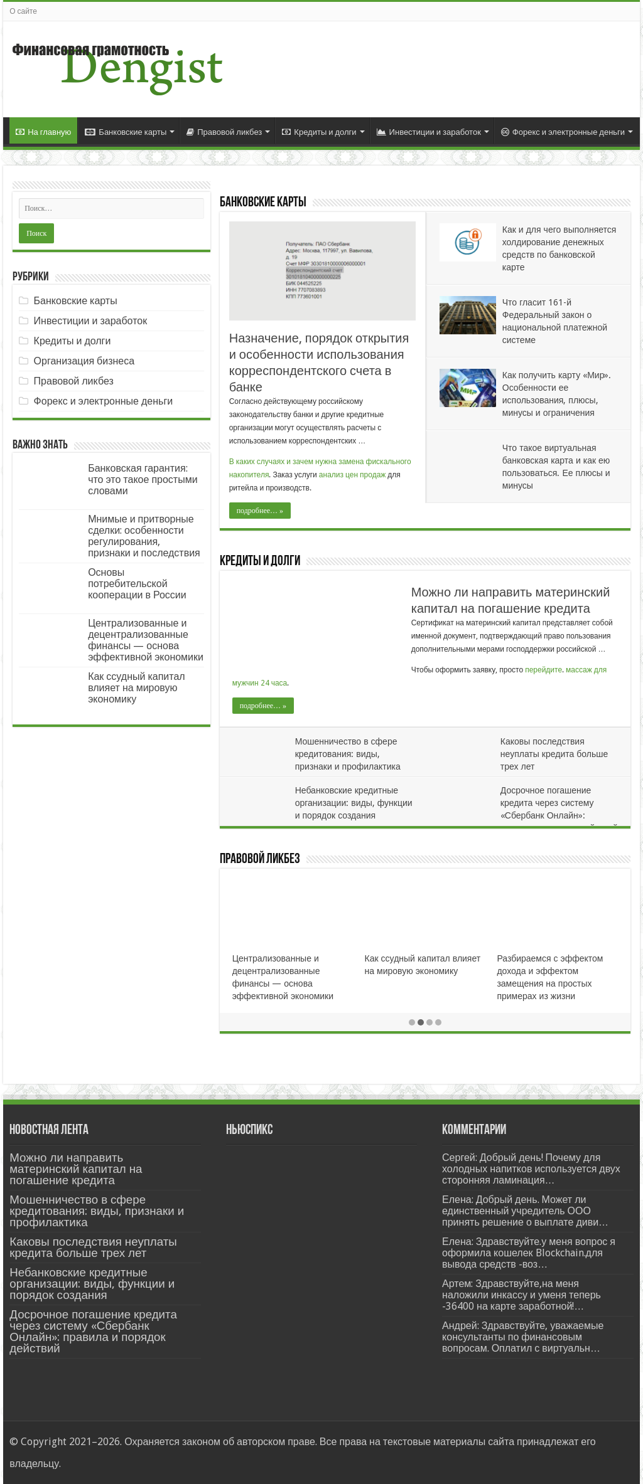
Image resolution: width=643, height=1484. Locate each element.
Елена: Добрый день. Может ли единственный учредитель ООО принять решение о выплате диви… (525, 1211)
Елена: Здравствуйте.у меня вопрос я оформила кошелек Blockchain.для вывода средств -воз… (528, 1253)
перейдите (543, 669)
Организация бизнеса (84, 361)
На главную (43, 132)
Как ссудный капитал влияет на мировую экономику (136, 687)
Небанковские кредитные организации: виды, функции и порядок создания (354, 802)
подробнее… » (260, 510)
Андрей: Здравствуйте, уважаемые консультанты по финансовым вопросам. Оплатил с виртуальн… (522, 1337)
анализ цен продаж (352, 474)
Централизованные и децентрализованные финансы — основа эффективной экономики (145, 640)
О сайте (23, 11)
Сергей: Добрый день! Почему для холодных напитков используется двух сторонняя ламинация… (531, 1169)
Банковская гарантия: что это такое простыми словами (143, 479)
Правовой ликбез (224, 132)
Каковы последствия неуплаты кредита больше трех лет (554, 753)
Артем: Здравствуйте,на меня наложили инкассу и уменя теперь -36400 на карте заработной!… (521, 1295)
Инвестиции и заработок (429, 132)
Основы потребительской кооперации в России (137, 583)
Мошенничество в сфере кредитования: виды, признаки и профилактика (348, 753)
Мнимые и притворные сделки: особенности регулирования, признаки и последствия (144, 536)
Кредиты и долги (319, 132)
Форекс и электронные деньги (563, 132)
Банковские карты (125, 132)
